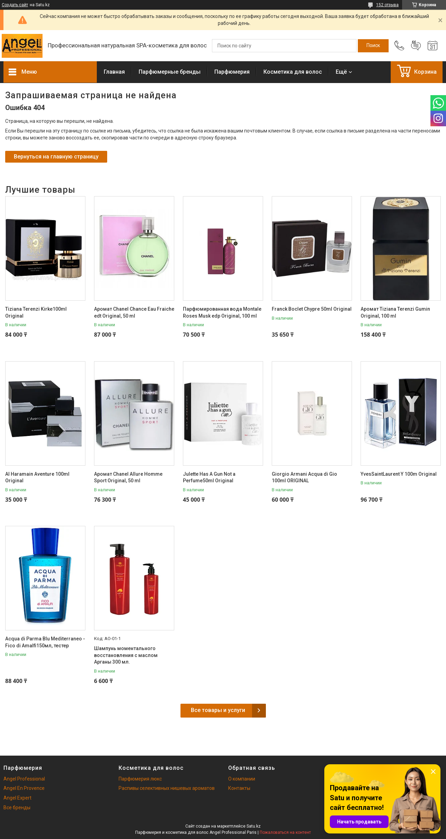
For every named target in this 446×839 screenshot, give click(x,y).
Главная (114, 72)
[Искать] (373, 45)
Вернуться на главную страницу (56, 156)
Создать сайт (15, 4)
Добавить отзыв (416, 46)
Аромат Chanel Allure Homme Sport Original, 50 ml (128, 477)
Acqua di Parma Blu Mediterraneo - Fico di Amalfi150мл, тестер (45, 642)
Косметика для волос (292, 72)
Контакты (239, 788)
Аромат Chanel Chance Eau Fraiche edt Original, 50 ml (134, 312)
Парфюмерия (232, 72)
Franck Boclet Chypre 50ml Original (312, 309)
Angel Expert (17, 798)
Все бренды (16, 807)
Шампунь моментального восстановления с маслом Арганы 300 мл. (126, 655)
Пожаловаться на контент (285, 832)
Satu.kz (254, 826)
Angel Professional (24, 779)
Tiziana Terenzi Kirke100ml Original (36, 312)
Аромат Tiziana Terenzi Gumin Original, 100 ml (395, 312)
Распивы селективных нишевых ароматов (167, 788)
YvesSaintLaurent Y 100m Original (399, 474)
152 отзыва (387, 4)
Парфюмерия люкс (140, 779)
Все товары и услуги (218, 710)
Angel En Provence (24, 788)
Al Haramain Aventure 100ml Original (37, 477)
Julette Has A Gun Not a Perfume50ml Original (209, 477)
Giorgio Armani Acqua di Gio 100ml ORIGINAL (304, 477)
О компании (241, 779)
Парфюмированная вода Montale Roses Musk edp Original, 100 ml (222, 312)
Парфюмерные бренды (170, 72)
